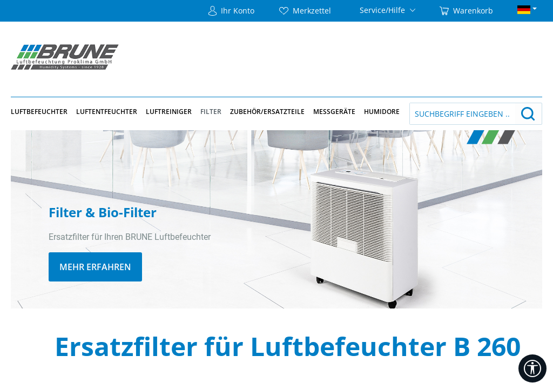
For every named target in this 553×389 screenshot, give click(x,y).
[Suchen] (528, 113)
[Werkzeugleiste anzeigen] (532, 368)
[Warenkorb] (466, 11)
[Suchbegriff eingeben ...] (462, 113)
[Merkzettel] (305, 11)
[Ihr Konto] (231, 11)
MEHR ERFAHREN (95, 267)
